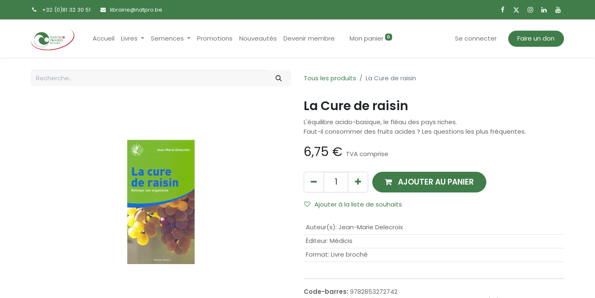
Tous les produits (330, 78)
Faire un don (536, 38)
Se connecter (476, 38)
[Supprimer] (314, 182)
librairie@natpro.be (136, 10)
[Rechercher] (279, 78)
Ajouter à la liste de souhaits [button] (353, 204)
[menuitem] (103, 38)
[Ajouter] (358, 182)
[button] (429, 182)
